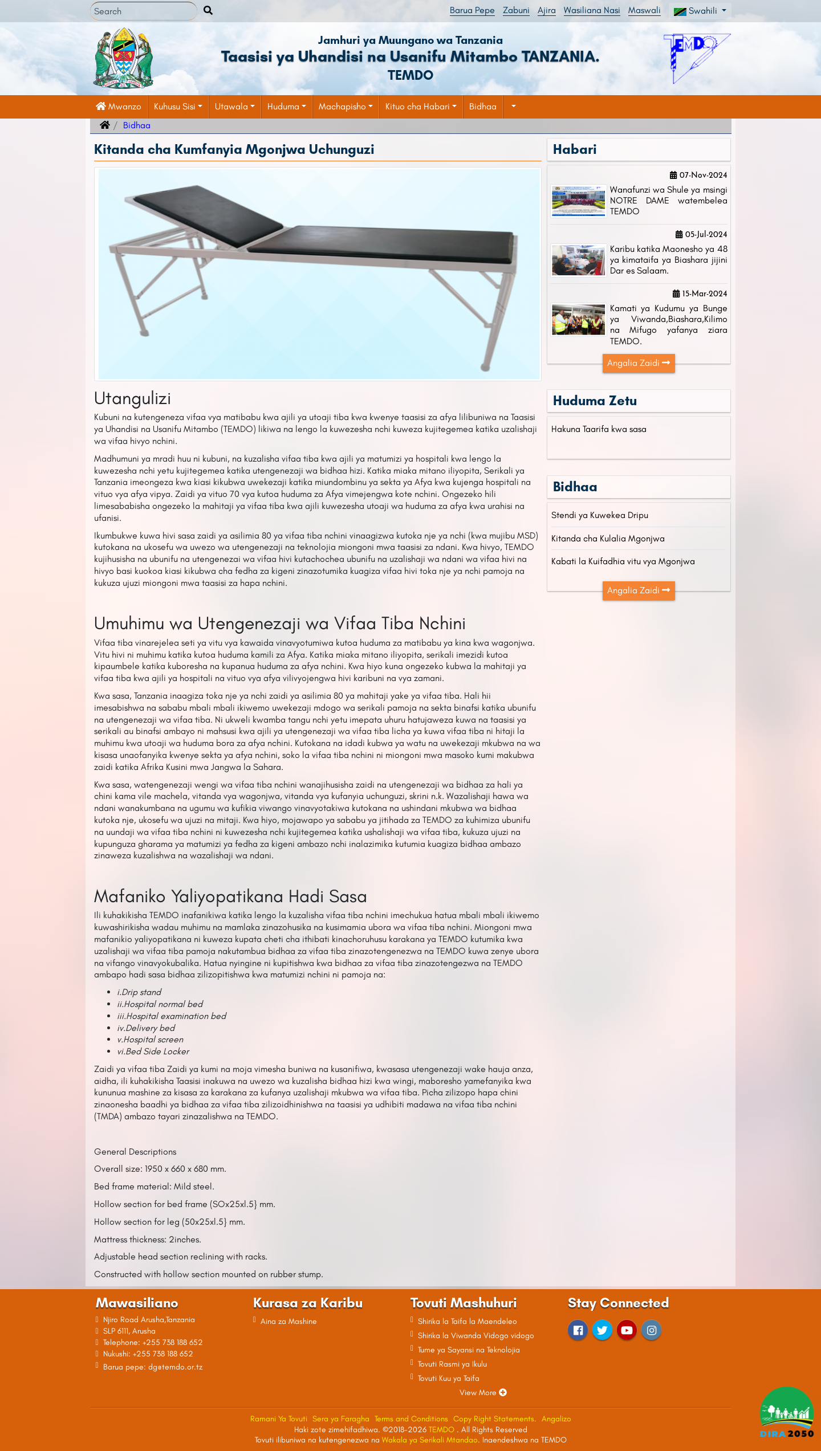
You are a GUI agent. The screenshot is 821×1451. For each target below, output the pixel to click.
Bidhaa (483, 106)
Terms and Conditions (411, 1419)
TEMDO (443, 1429)
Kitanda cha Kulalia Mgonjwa (608, 538)
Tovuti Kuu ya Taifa (448, 1378)
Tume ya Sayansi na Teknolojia (469, 1350)
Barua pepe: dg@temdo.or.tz (152, 1367)
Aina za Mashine (289, 1321)
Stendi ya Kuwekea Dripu (599, 515)
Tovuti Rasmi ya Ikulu (452, 1364)
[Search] (143, 11)
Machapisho (342, 106)
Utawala (231, 106)
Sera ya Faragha (340, 1419)
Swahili (697, 10)
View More (483, 1392)
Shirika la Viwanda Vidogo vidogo (476, 1335)
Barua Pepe (472, 10)
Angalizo (556, 1419)
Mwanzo (118, 106)
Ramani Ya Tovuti (278, 1419)
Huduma (283, 106)
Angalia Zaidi (638, 362)
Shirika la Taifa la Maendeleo (467, 1321)
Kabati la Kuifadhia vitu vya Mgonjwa (623, 561)
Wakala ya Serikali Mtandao (430, 1440)
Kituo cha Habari (417, 106)
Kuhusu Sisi (175, 106)
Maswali (644, 10)
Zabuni (516, 10)
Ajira (547, 10)
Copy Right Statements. (495, 1419)
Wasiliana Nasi (592, 10)
